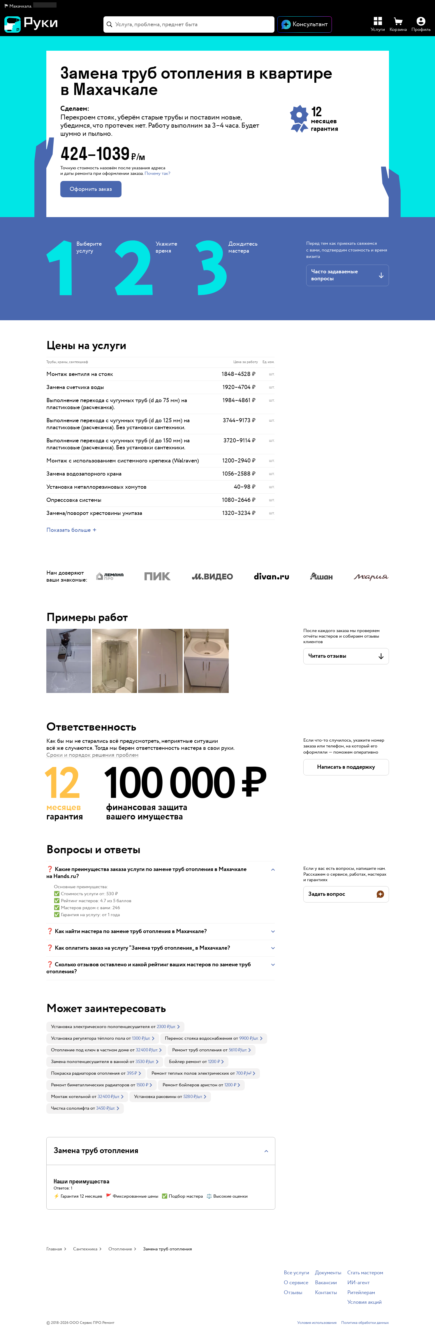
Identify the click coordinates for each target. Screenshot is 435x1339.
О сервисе (296, 1283)
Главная (54, 1249)
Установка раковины (155, 1096)
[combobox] (188, 24)
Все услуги (296, 1273)
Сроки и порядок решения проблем (92, 755)
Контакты (326, 1292)
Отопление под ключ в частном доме (90, 1050)
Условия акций (364, 1302)
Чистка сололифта (70, 1108)
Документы (328, 1273)
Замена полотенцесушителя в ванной (89, 1061)
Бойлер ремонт (185, 1061)
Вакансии (326, 1283)
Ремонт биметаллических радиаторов (90, 1085)
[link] (115, 1027)
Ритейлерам (361, 1292)
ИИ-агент (358, 1283)
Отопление (120, 1249)
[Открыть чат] (304, 24)
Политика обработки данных (365, 1323)
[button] (31, 6)
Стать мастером (365, 1273)
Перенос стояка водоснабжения (198, 1038)
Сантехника (85, 1249)
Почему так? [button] (157, 173)
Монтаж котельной (71, 1096)
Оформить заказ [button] (91, 189)
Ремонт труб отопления (197, 1050)
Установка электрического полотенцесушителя (100, 1026)
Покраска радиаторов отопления (85, 1073)
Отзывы (293, 1292)
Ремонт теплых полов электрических (190, 1073)
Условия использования (317, 1323)
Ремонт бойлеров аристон (190, 1085)
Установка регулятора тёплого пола (88, 1038)
